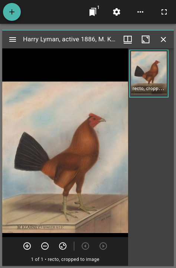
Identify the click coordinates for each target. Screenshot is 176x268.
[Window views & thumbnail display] (128, 39)
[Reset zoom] (63, 246)
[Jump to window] (93, 12)
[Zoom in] (27, 246)
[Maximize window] (145, 39)
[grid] (151, 157)
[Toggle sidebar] (13, 39)
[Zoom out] (45, 246)
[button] (149, 73)
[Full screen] (164, 12)
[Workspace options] (140, 12)
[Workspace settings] (117, 12)
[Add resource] (12, 12)
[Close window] (163, 39)
